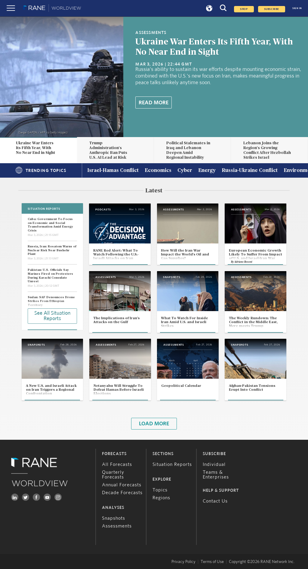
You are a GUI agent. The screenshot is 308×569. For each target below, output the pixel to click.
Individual (214, 464)
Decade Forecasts (122, 492)
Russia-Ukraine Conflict (250, 170)
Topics (160, 490)
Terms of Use (212, 562)
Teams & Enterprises (216, 474)
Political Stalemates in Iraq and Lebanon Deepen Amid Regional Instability (188, 150)
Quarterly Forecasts (113, 474)
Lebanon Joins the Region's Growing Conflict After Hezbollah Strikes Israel (267, 150)
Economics (158, 170)
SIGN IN (297, 8)
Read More (153, 103)
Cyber (184, 170)
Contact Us (215, 501)
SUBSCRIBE (271, 9)
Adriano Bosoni (243, 262)
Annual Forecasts (121, 484)
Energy (207, 170)
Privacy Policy (183, 562)
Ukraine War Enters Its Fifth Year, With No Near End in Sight (35, 148)
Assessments (117, 526)
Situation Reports (172, 464)
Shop (244, 9)
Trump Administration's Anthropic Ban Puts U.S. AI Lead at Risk (108, 150)
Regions (161, 497)
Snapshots (113, 518)
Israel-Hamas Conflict (113, 170)
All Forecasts (117, 464)
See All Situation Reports (52, 316)
